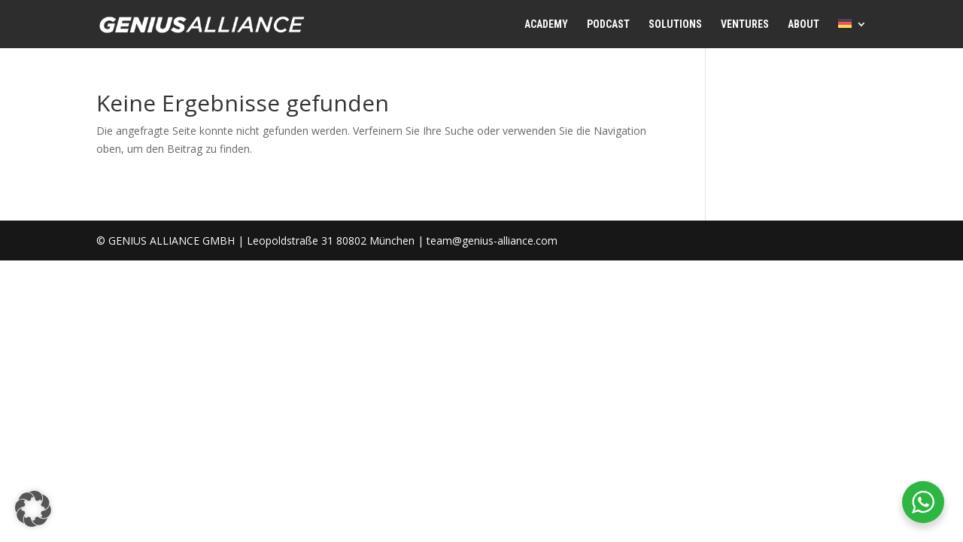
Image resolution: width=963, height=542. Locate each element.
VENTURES (745, 24)
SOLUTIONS (675, 24)
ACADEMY (546, 24)
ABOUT (803, 24)
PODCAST (608, 24)
